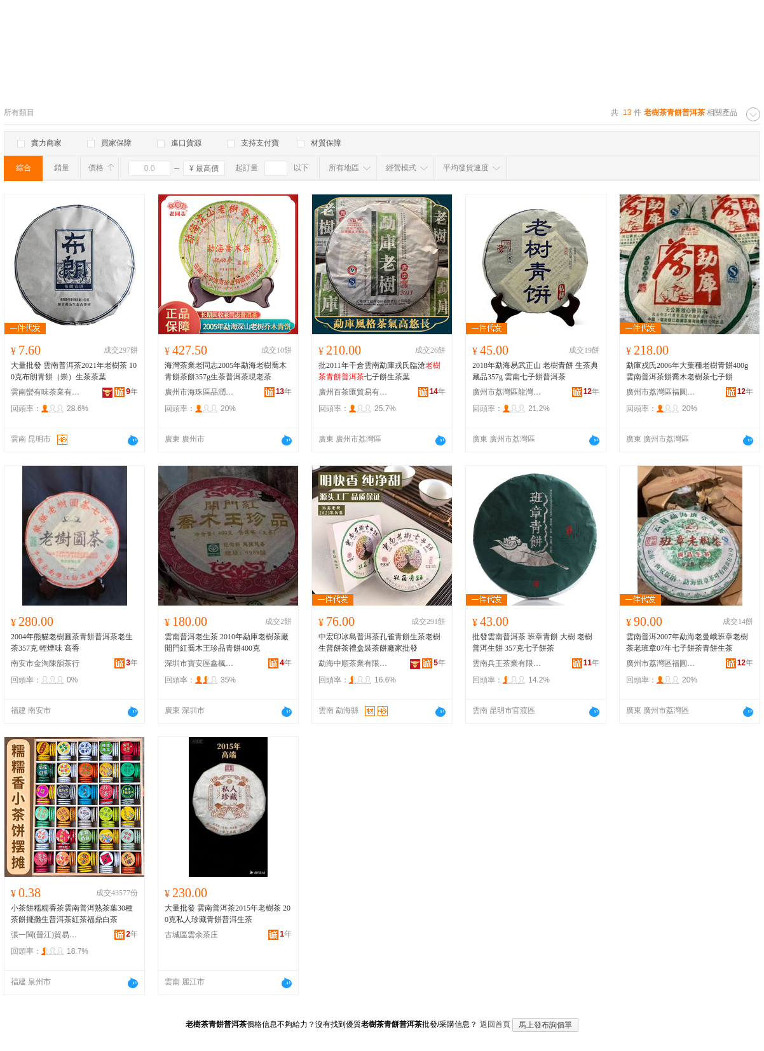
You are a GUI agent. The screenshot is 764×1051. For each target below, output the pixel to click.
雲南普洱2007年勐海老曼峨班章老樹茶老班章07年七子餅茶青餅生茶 (687, 642)
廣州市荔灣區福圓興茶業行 (661, 392)
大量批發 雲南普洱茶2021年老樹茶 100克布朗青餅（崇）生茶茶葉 (74, 371)
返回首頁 (495, 1024)
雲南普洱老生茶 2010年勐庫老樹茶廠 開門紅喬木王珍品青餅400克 (227, 642)
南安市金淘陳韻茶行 (45, 663)
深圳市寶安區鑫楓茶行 (200, 663)
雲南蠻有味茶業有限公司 (46, 392)
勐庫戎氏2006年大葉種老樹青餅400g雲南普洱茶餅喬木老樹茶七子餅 (687, 371)
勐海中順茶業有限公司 (353, 663)
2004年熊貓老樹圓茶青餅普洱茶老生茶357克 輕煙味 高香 (72, 642)
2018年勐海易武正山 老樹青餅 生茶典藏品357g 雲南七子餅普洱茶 (535, 371)
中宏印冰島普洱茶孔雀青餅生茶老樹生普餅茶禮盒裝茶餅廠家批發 (379, 642)
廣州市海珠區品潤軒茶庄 (200, 392)
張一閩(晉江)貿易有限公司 (46, 934)
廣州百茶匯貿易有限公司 (353, 392)
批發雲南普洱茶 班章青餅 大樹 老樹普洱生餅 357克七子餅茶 (532, 642)
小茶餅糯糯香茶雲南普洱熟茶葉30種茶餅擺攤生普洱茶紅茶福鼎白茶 (72, 914)
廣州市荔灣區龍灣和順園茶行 (507, 392)
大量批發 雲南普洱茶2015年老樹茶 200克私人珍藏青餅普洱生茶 (227, 914)
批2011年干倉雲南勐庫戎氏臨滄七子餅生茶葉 (379, 371)
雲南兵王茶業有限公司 (507, 663)
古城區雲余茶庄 (191, 934)
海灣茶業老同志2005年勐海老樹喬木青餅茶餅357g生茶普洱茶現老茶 (226, 371)
